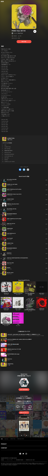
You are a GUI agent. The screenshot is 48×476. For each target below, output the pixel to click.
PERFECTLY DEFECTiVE (18, 293)
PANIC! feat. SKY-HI (20, 438)
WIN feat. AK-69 (8, 152)
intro (5, 145)
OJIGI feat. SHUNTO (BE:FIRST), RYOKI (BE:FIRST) (30, 309)
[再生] (34, 31)
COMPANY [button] (4, 448)
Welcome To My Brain (6, 324)
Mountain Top (6, 293)
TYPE (18, 324)
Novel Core (20, 33)
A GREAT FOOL (11, 138)
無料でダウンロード (24, 412)
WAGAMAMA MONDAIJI (9, 154)
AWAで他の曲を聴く (24, 389)
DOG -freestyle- (8, 148)
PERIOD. (6, 159)
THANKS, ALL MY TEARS (10, 161)
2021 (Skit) (7, 157)
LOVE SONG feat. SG (9, 156)
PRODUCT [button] (4, 444)
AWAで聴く (24, 41)
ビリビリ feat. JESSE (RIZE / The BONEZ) (30, 294)
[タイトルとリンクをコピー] (28, 169)
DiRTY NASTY (41, 293)
